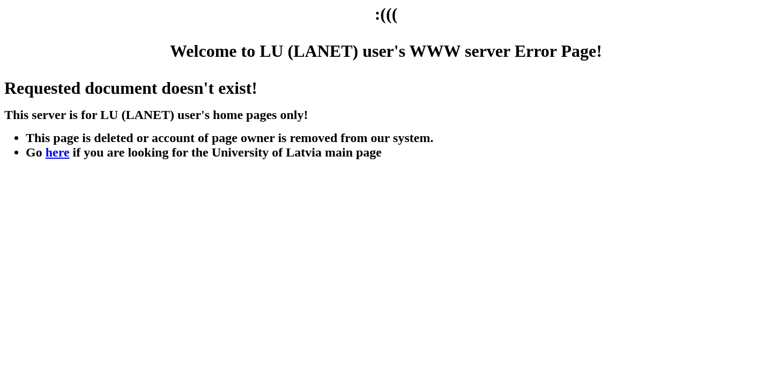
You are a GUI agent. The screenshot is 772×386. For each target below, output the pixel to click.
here (58, 152)
